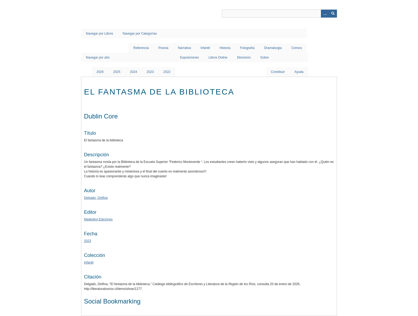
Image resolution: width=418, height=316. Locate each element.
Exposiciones (189, 57)
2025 (116, 72)
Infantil (205, 48)
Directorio (244, 57)
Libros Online (217, 57)
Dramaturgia (273, 48)
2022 (167, 72)
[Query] (279, 14)
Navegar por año (98, 57)
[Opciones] (325, 14)
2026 (100, 72)
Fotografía (247, 48)
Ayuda (298, 72)
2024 (133, 72)
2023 (150, 72)
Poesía (163, 48)
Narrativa (184, 48)
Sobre (264, 57)
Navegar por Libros (99, 33)
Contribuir (278, 72)
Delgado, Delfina (96, 198)
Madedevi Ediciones (98, 219)
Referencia (141, 48)
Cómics (296, 48)
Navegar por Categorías (140, 33)
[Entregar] (333, 14)
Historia (225, 48)
